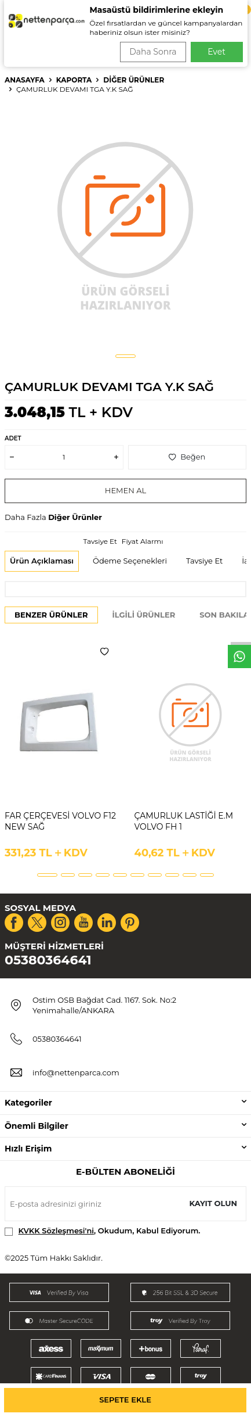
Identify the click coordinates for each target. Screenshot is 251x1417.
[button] (125, 356)
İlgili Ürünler (144, 614)
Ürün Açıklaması (42, 560)
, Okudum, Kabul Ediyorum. (103, 1231)
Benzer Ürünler (51, 614)
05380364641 (48, 960)
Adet (13, 438)
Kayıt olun (213, 1203)
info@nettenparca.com (75, 1072)
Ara (225, 46)
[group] (125, 224)
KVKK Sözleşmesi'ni (56, 1230)
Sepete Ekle (125, 1399)
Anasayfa (25, 80)
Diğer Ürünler (133, 80)
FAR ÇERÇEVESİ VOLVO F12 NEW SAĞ (60, 821)
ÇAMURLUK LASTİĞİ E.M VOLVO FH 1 (184, 821)
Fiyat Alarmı (142, 541)
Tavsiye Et (100, 541)
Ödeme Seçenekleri (130, 560)
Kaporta (74, 80)
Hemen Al (125, 490)
